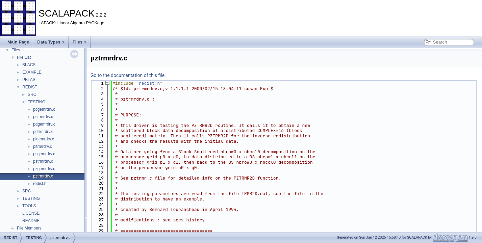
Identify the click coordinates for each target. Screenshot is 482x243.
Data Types (50, 42)
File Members (29, 228)
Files (80, 42)
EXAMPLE (32, 72)
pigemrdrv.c (43, 139)
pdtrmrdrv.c (43, 131)
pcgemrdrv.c (44, 109)
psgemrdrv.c (44, 154)
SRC (32, 94)
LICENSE (31, 213)
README (31, 220)
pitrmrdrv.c (42, 146)
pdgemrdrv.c (44, 124)
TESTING (36, 102)
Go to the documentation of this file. (128, 75)
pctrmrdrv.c (43, 116)
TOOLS (29, 206)
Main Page (18, 42)
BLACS (28, 64)
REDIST (29, 87)
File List (24, 57)
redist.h (39, 183)
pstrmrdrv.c (43, 161)
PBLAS (28, 79)
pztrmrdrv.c (43, 176)
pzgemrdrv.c (44, 168)
